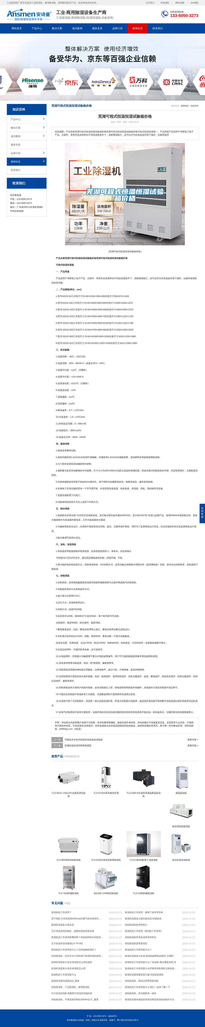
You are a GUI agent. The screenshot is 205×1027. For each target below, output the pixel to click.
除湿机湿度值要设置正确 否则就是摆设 (144, 974)
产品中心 (37, 28)
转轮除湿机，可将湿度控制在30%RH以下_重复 (74, 999)
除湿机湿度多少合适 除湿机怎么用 (68, 968)
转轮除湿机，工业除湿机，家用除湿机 (70, 987)
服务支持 (97, 28)
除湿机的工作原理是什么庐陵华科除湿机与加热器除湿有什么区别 (150, 968)
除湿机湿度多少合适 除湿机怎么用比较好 (71, 962)
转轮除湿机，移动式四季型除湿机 (142, 981)
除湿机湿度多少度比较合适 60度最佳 (143, 918)
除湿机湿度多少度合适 (62, 924)
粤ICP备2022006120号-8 (127, 1020)
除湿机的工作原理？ (61, 912)
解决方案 (57, 28)
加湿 (75, 564)
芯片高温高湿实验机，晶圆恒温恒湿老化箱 (72, 931)
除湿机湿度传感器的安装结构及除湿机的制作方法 (149, 999)
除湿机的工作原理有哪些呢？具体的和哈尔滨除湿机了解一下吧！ (77, 937)
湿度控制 (91, 582)
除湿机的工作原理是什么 (63, 974)
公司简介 (150, 2)
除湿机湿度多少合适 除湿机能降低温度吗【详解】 (150, 956)
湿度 (123, 278)
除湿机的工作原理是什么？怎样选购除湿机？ (73, 949)
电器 (95, 558)
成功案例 (77, 28)
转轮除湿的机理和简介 (136, 924)
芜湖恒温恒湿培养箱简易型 (78, 745)
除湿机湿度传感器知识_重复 (65, 981)
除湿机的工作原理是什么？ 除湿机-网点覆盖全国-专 (150, 962)
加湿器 (135, 488)
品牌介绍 (117, 28)
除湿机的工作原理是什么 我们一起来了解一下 (147, 987)
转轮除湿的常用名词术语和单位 (140, 937)
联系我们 (158, 28)
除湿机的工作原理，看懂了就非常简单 (144, 912)
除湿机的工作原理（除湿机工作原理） (144, 931)
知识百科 (194, 106)
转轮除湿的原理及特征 (136, 943)
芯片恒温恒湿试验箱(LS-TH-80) (67, 943)
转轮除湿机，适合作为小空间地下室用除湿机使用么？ (77, 956)
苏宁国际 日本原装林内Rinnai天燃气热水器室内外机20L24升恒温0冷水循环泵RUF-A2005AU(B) (77, 918)
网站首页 (17, 28)
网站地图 (179, 2)
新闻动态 (137, 28)
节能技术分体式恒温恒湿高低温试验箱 (84, 739)
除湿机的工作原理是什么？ (138, 949)
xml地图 (194, 2)
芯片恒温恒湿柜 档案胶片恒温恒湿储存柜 (71, 993)
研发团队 (165, 2)
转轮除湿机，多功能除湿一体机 (140, 993)
